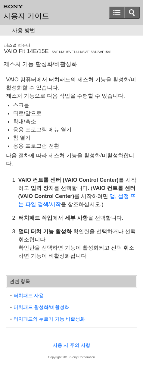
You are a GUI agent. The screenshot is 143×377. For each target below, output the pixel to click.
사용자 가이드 (26, 16)
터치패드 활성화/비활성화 (41, 307)
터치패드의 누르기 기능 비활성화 (49, 319)
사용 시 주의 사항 (71, 345)
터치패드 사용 (29, 295)
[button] (116, 12)
